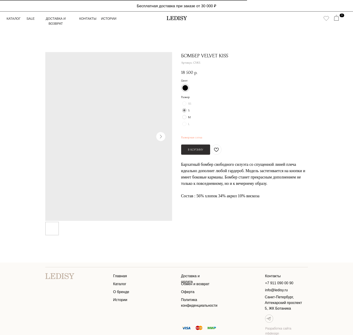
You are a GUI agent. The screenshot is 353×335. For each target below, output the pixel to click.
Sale (30, 18)
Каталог (14, 18)
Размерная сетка (191, 137)
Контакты (87, 18)
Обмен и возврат (195, 284)
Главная (120, 276)
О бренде (121, 292)
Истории (108, 18)
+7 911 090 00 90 (279, 283)
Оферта (188, 292)
